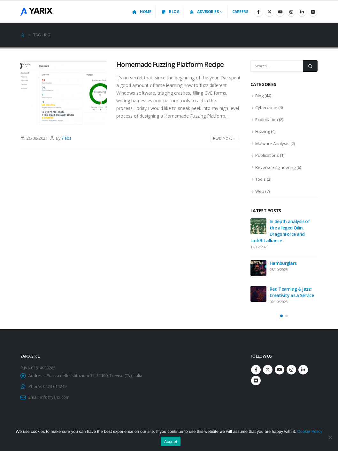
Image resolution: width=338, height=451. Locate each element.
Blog (170, 11)
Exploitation (266, 119)
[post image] (63, 92)
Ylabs (66, 138)
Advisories (204, 11)
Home (141, 11)
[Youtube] (280, 11)
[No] (330, 437)
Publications (267, 155)
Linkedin (303, 370)
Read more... (224, 138)
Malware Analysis (272, 143)
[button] (281, 316)
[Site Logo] (36, 12)
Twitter (268, 370)
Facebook (256, 370)
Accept (170, 441)
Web (259, 191)
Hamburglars (283, 263)
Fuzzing (262, 131)
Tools (260, 179)
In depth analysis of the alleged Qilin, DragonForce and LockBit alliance (280, 231)
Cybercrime (266, 107)
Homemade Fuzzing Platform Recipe (170, 64)
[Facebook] (258, 11)
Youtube (279, 370)
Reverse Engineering (275, 167)
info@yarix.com (54, 397)
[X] (269, 11)
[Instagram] (291, 11)
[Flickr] (312, 11)
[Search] (310, 66)
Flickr (256, 380)
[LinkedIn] (301, 11)
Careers (240, 11)
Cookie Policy (309, 431)
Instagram (291, 370)
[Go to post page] (258, 226)
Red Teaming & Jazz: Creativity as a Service (292, 292)
